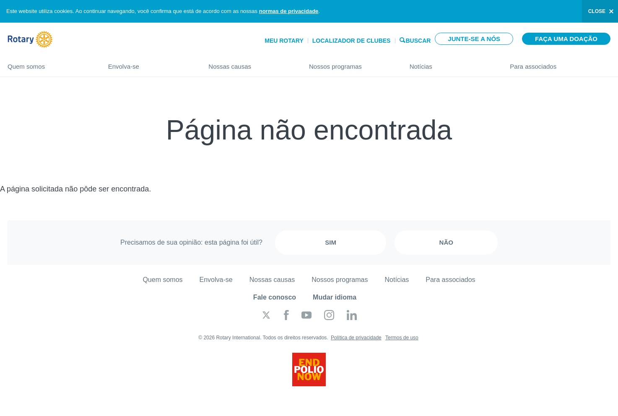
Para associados (560, 63)
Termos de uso (401, 338)
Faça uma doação (566, 38)
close (596, 11)
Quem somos (49, 63)
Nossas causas (250, 63)
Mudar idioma (334, 297)
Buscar (418, 40)
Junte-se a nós (474, 38)
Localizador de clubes (351, 40)
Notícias (451, 63)
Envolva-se (150, 63)
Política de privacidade (356, 338)
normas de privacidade (289, 11)
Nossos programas (351, 63)
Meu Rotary (284, 40)
